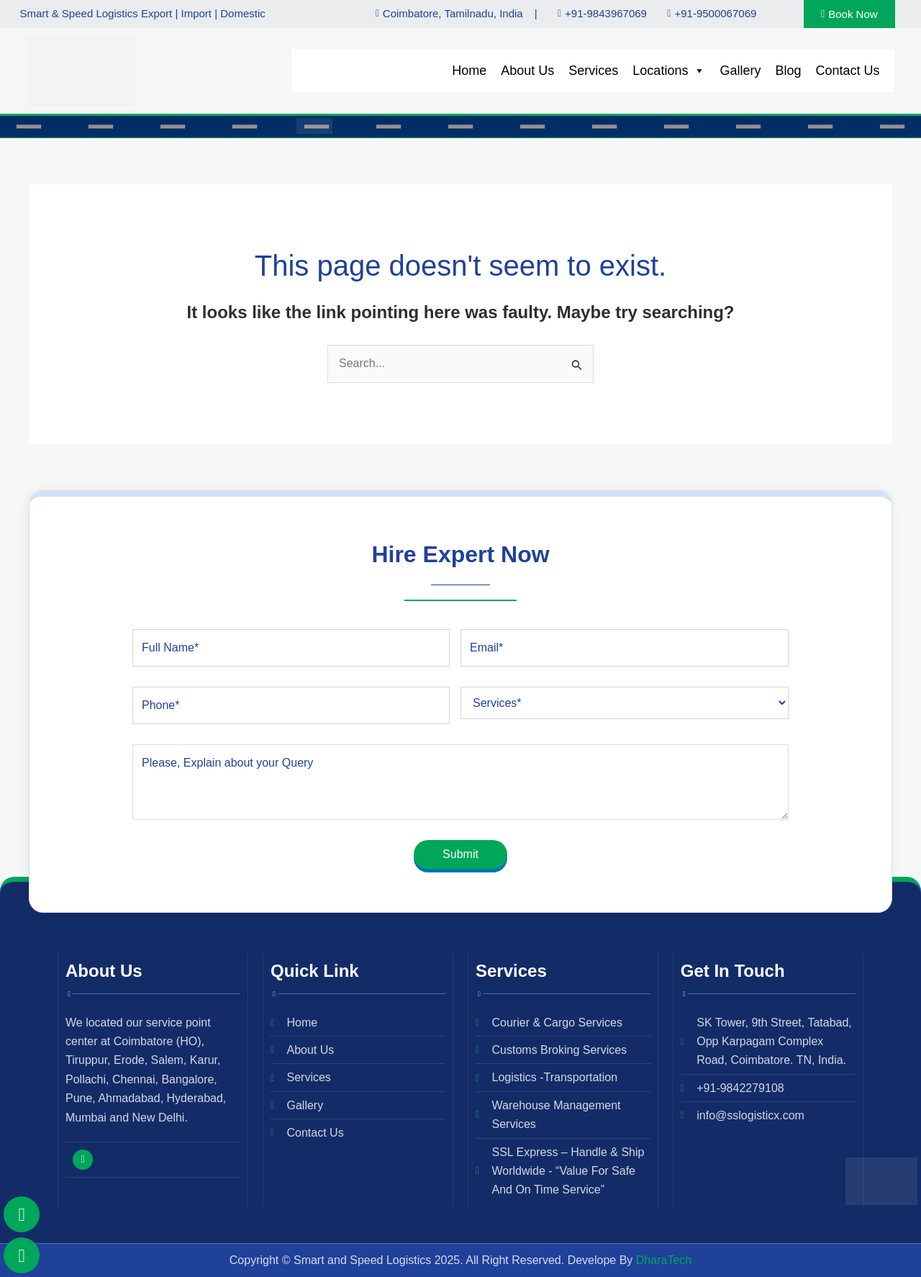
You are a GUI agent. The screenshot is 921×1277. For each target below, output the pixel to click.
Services (593, 70)
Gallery (740, 70)
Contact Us (847, 70)
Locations (668, 70)
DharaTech (663, 1260)
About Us (527, 70)
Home (469, 70)
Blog (788, 70)
